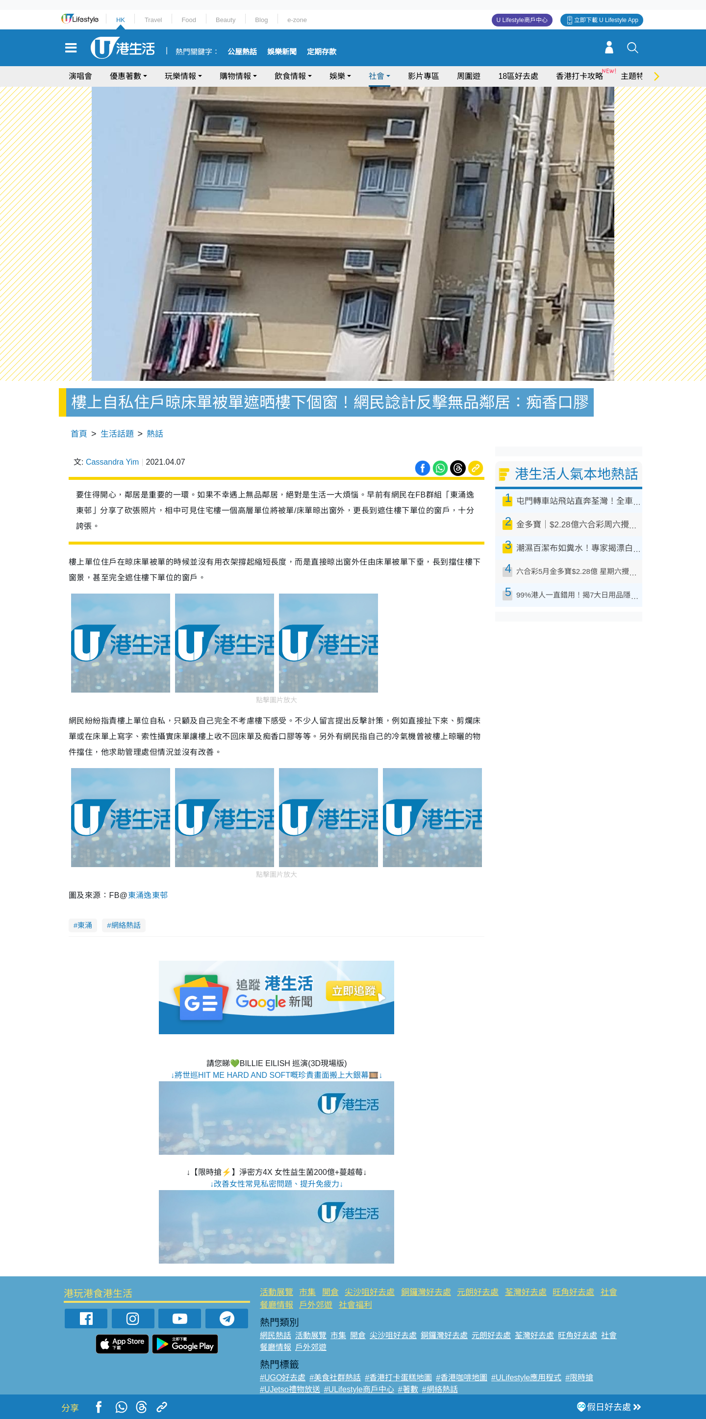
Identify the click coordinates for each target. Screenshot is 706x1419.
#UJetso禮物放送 (290, 1389)
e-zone (297, 20)
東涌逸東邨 (148, 895)
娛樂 (337, 76)
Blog (261, 20)
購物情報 (235, 76)
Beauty (225, 20)
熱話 (155, 434)
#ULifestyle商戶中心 (359, 1389)
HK (120, 20)
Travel (153, 20)
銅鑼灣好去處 (426, 1292)
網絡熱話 (126, 925)
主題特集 (636, 76)
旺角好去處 (573, 1292)
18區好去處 (518, 76)
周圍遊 (468, 76)
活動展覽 (276, 1292)
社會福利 (355, 1305)
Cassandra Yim (112, 462)
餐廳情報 (276, 1305)
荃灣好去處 (526, 1292)
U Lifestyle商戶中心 (522, 20)
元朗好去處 (478, 1292)
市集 (307, 1292)
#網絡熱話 (440, 1389)
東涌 (84, 925)
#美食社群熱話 (335, 1377)
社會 (376, 76)
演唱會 (80, 76)
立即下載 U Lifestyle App (606, 20)
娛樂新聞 (282, 52)
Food (188, 20)
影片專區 (423, 76)
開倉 (330, 1292)
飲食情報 (290, 76)
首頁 (79, 434)
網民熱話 (275, 1335)
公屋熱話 (242, 52)
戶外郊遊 (315, 1305)
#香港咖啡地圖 (461, 1377)
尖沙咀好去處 (370, 1292)
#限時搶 (579, 1377)
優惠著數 (125, 76)
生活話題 (117, 434)
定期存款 (321, 52)
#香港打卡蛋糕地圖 (398, 1377)
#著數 (408, 1389)
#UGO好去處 (282, 1377)
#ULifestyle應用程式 (526, 1377)
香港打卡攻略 (579, 76)
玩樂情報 (180, 76)
